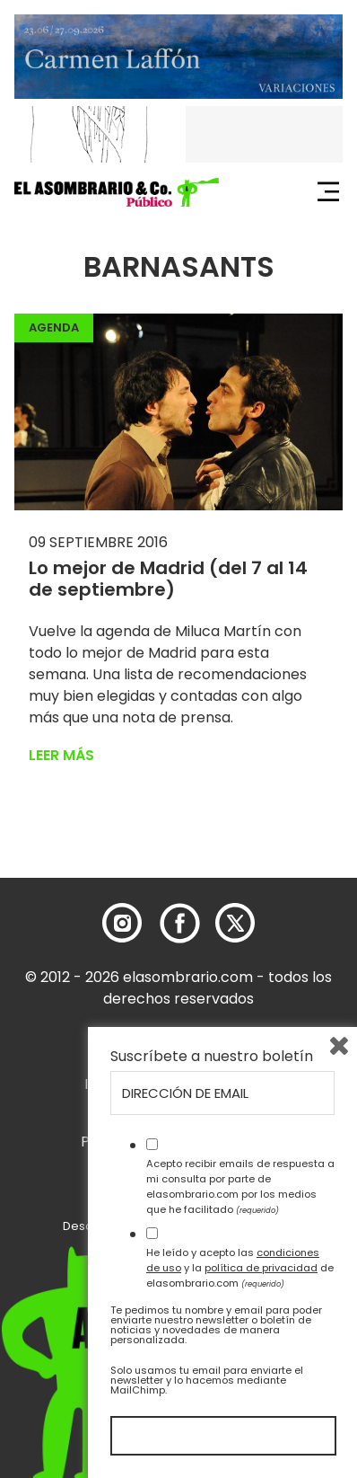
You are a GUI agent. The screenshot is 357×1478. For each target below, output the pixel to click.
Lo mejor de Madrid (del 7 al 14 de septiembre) (168, 578)
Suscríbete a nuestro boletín (211, 1056)
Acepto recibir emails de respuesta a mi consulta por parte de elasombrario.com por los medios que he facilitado (240, 1186)
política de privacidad (261, 1268)
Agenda (54, 327)
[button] (116, 192)
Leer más (61, 755)
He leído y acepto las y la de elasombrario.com (240, 1267)
